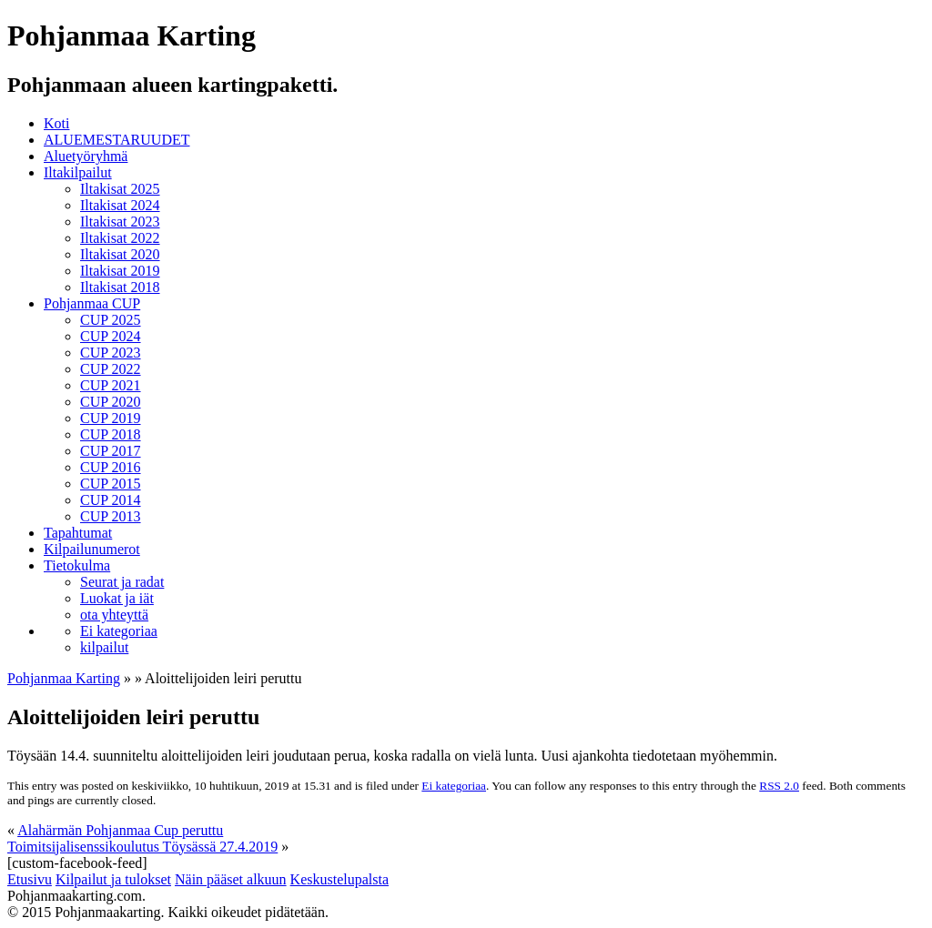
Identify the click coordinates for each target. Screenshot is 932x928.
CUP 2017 (110, 451)
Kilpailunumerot (92, 549)
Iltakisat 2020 (120, 254)
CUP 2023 (110, 352)
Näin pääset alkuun (231, 879)
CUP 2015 (110, 483)
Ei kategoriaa (118, 631)
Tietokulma (77, 565)
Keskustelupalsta (339, 879)
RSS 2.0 (779, 785)
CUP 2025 (110, 320)
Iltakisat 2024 (120, 205)
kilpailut (104, 647)
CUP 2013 (110, 516)
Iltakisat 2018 (120, 287)
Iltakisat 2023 (120, 221)
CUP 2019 (110, 418)
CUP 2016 (110, 467)
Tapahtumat (78, 532)
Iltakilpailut (78, 172)
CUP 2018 (110, 434)
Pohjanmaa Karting (63, 678)
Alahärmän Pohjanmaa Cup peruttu (120, 830)
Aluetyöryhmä (85, 156)
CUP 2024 (110, 336)
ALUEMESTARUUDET (116, 139)
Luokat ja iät (117, 598)
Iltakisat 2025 (120, 189)
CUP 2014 (110, 500)
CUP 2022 (110, 369)
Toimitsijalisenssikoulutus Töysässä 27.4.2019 (142, 846)
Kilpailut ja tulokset (113, 879)
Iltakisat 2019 (120, 270)
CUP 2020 (110, 401)
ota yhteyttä (114, 614)
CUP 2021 (110, 385)
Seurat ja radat (122, 582)
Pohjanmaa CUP (92, 303)
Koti (56, 123)
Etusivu (29, 879)
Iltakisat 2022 (120, 238)
